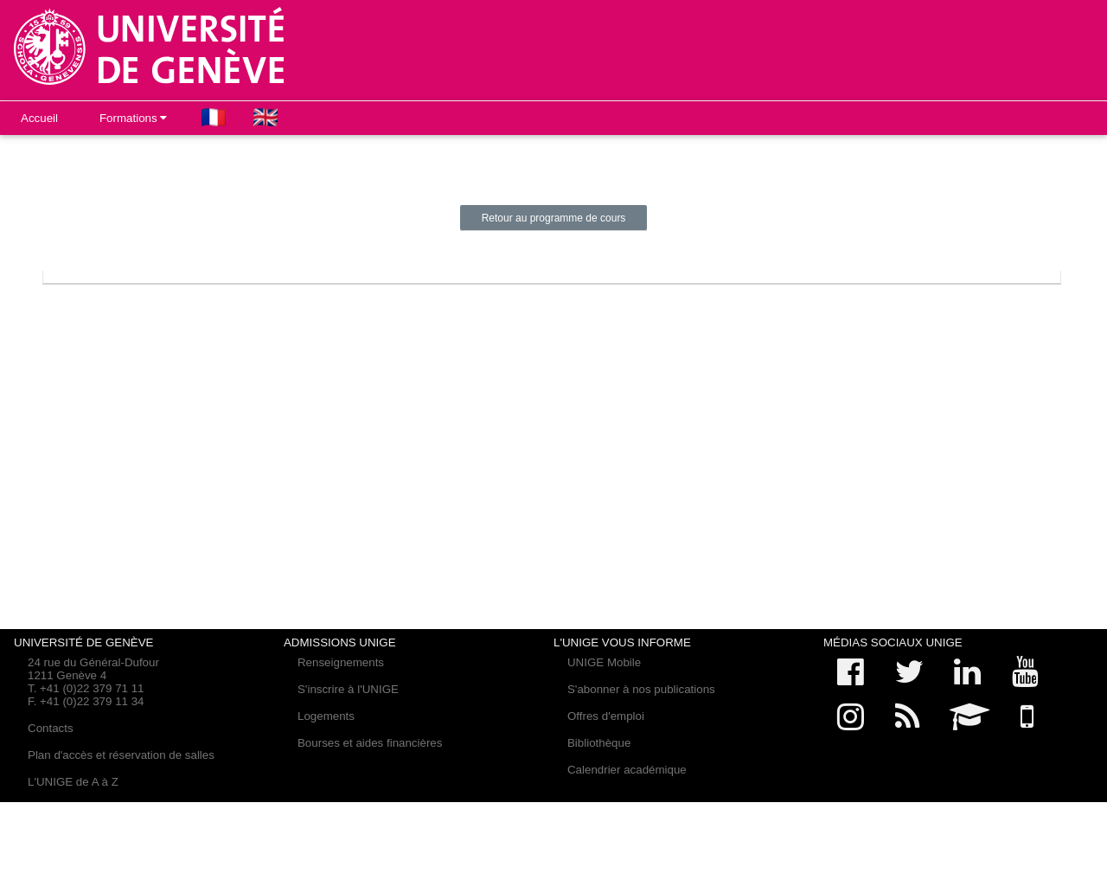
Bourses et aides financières (370, 742)
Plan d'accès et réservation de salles (121, 754)
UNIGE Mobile (604, 662)
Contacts (51, 728)
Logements (326, 716)
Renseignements (341, 662)
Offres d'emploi (605, 716)
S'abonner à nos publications (641, 689)
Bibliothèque (598, 742)
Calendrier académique (627, 769)
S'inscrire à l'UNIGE (348, 689)
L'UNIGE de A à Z (73, 781)
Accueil (39, 118)
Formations (133, 118)
